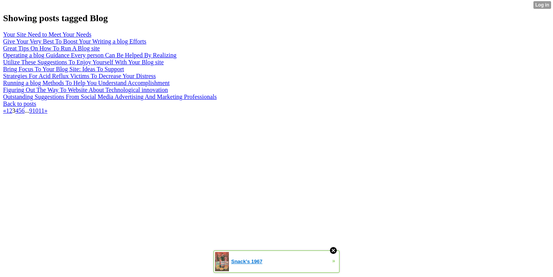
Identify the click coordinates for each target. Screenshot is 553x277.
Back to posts (19, 103)
